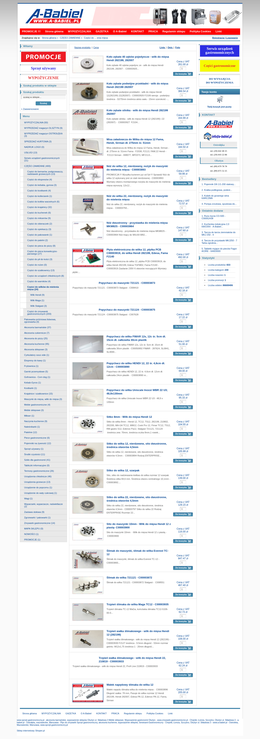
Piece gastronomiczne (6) (37, 438)
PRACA (153, 31)
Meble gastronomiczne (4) (37, 404)
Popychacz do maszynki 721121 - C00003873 (127, 282)
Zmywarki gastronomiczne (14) (39, 523)
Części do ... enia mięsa (96, 38)
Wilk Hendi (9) (37, 295)
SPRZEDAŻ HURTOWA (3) (38, 141)
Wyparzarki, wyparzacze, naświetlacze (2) (43, 505)
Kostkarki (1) (30, 388)
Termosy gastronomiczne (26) (39, 471)
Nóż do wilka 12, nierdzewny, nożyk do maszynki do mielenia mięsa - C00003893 (137, 168)
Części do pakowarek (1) (39, 235)
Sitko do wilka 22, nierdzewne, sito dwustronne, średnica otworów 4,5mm (137, 499)
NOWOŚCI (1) (31, 534)
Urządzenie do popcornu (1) (38, 487)
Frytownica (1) (31, 366)
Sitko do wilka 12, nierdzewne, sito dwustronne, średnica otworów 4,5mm (137, 445)
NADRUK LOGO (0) (34, 147)
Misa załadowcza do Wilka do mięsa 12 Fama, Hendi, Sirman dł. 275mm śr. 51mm (135, 141)
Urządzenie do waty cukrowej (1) (40, 493)
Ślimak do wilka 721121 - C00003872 (129, 577)
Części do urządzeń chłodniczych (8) (45, 276)
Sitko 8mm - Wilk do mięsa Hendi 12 (129, 416)
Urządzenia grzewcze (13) (37, 482)
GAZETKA (102, 31)
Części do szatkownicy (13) (40, 270)
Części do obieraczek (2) (39, 223)
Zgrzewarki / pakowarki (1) (37, 517)
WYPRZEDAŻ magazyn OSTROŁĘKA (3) (43, 134)
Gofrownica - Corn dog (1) (37, 377)
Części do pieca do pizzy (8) (41, 246)
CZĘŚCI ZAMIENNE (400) (37, 166)
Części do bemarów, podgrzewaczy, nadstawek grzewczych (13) (45, 172)
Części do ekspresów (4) (39, 179)
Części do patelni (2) (37, 240)
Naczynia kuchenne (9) (35, 421)
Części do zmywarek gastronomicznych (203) (39, 312)
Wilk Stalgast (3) (38, 306)
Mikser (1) (29, 415)
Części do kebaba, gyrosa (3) (42, 185)
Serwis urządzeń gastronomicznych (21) (42, 159)
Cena (96, 47)
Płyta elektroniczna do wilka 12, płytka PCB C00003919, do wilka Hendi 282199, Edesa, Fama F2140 (137, 253)
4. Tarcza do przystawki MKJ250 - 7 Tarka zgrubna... (219, 241)
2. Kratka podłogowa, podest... (217, 190)
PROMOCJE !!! (31, 31)
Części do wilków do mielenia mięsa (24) (43, 288)
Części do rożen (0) (37, 265)
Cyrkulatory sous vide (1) (36, 355)
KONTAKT (137, 31)
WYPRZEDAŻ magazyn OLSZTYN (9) (43, 128)
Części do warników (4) (39, 281)
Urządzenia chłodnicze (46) (37, 476)
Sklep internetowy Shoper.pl (31, 730)
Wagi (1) (28, 498)
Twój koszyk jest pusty (219, 107)
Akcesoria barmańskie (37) (37, 327)
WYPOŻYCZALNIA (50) (36, 122)
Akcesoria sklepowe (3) (36, 349)
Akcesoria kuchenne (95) (36, 344)
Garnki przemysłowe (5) (36, 371)
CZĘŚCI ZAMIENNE (70, 38)
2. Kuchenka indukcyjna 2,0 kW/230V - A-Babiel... (215, 225)
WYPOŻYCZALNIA (79, 31)
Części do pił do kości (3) (39, 259)
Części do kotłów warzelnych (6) (43, 201)
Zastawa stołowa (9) (34, 512)
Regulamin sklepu (173, 31)
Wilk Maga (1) (37, 300)
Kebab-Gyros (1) (32, 382)
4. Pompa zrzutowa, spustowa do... (219, 204)
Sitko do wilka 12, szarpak (123, 470)
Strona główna (54, 31)
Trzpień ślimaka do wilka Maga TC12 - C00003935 (138, 604)
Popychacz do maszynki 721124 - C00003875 (127, 309)
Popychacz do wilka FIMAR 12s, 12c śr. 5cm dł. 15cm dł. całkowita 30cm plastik (136, 338)
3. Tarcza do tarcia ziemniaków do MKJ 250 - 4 (219, 233)
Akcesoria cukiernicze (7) (36, 333)
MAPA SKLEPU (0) (33, 528)
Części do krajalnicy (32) (39, 207)
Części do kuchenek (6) (39, 212)
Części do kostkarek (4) (39, 190)
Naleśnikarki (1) (32, 427)
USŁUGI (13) (30, 152)
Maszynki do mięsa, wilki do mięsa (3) (43, 399)
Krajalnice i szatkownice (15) (38, 393)
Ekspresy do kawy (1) (35, 360)
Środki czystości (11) (34, 454)
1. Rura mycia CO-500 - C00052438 (213, 217)
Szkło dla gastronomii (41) (37, 460)
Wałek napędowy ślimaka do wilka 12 (130, 684)
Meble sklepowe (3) (34, 410)
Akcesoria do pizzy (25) (36, 338)
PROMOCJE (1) (32, 539)
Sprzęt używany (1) (33, 449)
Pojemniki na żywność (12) (37, 443)
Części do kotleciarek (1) (39, 196)
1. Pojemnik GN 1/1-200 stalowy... (218, 184)
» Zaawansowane (30, 109)
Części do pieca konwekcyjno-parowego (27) (42, 252)
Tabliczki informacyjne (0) (36, 465)
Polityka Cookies (200, 31)
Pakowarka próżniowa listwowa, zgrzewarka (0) (40, 320)
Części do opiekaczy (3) (39, 229)
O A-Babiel (120, 31)
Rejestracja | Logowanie (225, 38)
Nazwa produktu (82, 47)
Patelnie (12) (30, 432)
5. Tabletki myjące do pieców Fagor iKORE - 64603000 (219, 249)
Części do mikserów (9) (39, 218)
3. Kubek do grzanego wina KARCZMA (215, 196)
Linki (219, 31)
